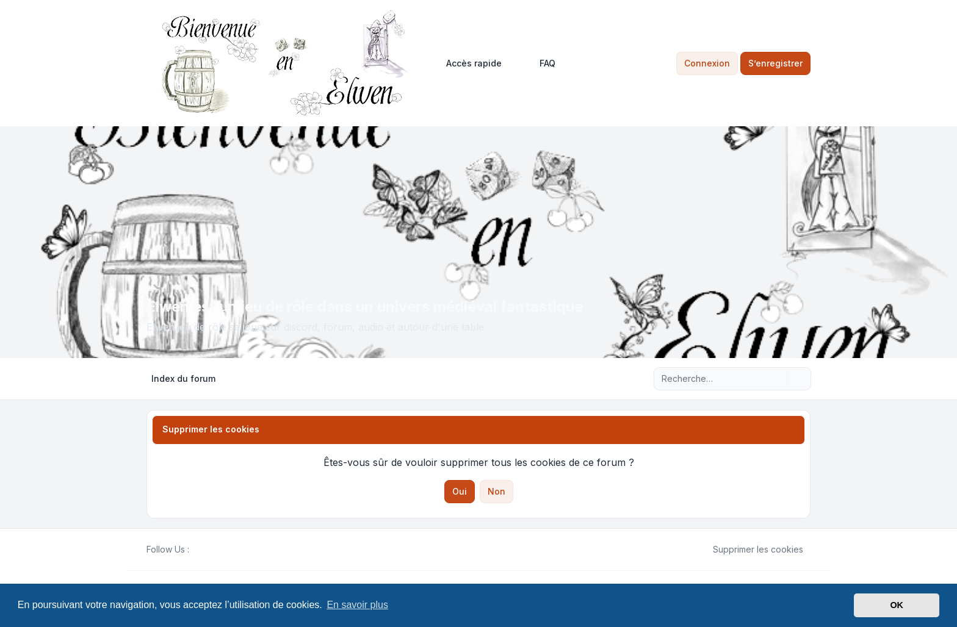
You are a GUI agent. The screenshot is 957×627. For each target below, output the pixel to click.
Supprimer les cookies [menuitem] (750, 549)
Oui (459, 491)
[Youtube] (216, 549)
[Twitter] (206, 549)
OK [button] (896, 605)
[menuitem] (468, 63)
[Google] (225, 549)
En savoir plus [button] (357, 605)
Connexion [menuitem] (707, 63)
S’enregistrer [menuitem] (775, 63)
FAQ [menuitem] (539, 63)
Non (496, 491)
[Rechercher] (776, 378)
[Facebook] (196, 549)
